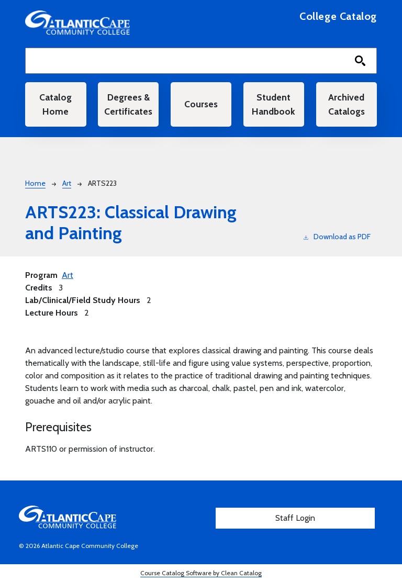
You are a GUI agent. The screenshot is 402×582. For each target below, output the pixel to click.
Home (35, 183)
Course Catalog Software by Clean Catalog (201, 573)
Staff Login (295, 518)
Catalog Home (55, 104)
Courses (201, 103)
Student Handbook (273, 104)
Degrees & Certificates (128, 104)
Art (66, 183)
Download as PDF (337, 236)
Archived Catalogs (346, 104)
